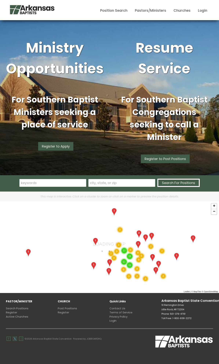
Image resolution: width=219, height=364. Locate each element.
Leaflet (187, 291)
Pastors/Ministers (150, 10)
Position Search (113, 10)
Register (11, 312)
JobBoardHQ (93, 338)
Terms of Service (121, 312)
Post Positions (67, 308)
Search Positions (17, 308)
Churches (182, 10)
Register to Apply (56, 146)
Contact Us (117, 308)
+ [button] (214, 206)
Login (202, 10)
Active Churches (17, 316)
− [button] (214, 211)
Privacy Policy (118, 316)
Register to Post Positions (165, 158)
